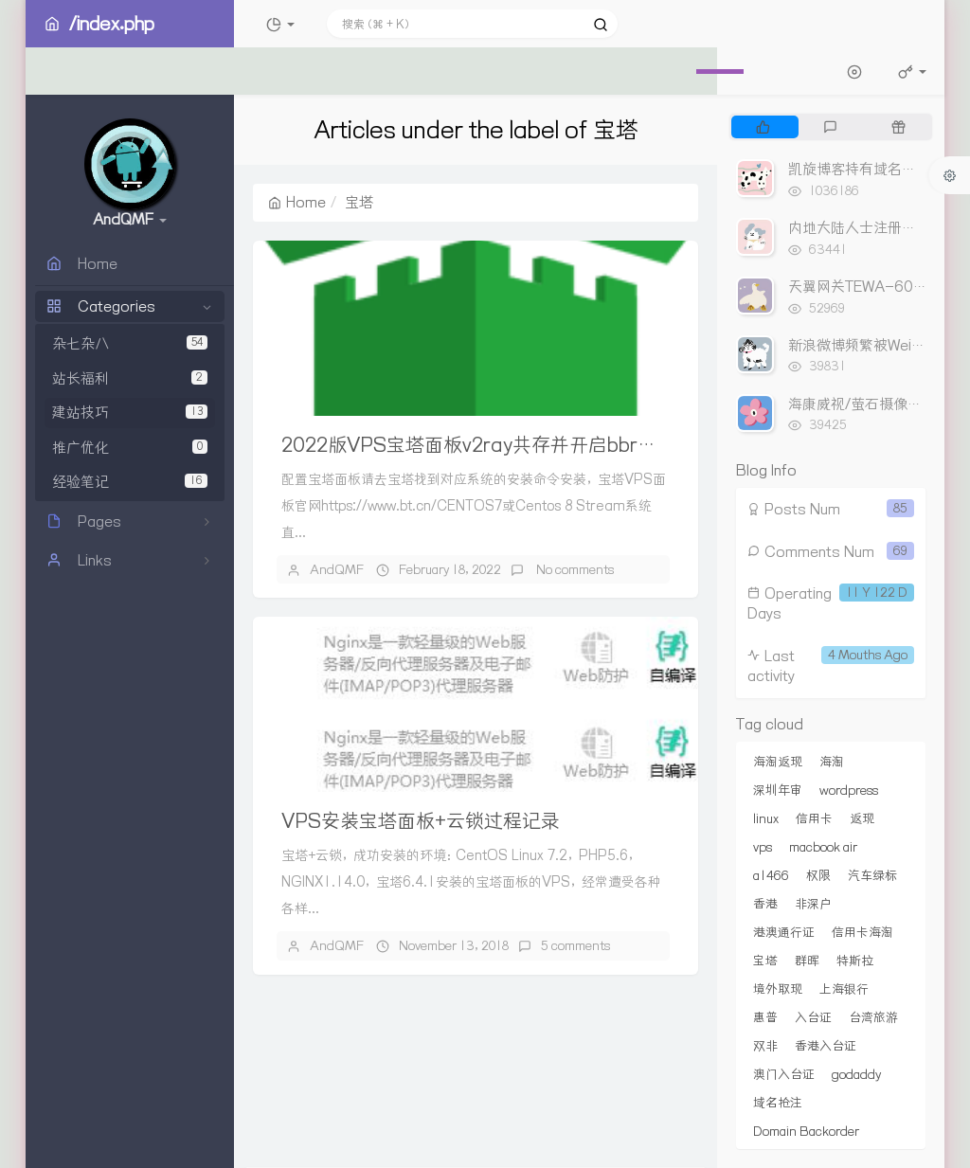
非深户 (813, 903)
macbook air (823, 846)
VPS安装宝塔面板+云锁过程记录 (420, 821)
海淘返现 (777, 761)
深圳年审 (777, 790)
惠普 (765, 1017)
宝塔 (765, 960)
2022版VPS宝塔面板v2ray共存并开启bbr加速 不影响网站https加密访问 (589, 445)
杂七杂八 (129, 343)
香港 (765, 903)
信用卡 (814, 818)
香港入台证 (825, 1045)
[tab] (763, 127)
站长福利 (129, 378)
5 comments (575, 945)
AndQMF (337, 569)
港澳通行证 (784, 932)
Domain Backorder (806, 1131)
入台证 (813, 1017)
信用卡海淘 (862, 932)
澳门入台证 (784, 1074)
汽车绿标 (872, 875)
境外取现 (777, 989)
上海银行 (844, 989)
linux (766, 818)
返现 (862, 818)
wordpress (848, 790)
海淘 (831, 761)
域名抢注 (777, 1102)
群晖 (807, 960)
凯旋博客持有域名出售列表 (873, 169)
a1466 (771, 875)
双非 (765, 1045)
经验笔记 (129, 482)
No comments (573, 569)
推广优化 (129, 448)
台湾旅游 (873, 1017)
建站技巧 (129, 413)
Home (297, 202)
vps (762, 846)
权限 (818, 875)
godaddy (856, 1074)
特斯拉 (854, 960)
